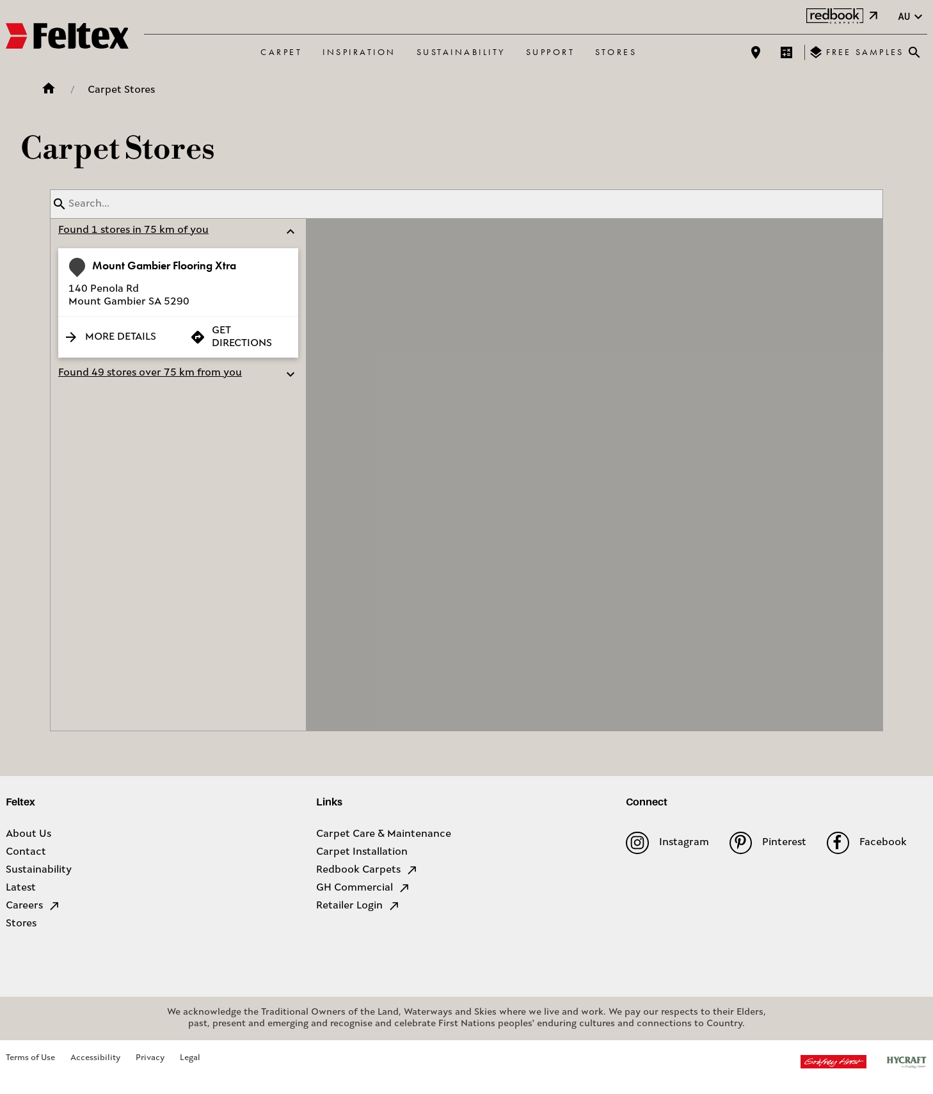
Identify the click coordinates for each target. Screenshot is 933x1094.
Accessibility (95, 1058)
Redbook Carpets (367, 870)
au (911, 17)
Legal (190, 1058)
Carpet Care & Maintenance (383, 834)
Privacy (150, 1058)
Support (550, 52)
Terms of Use (30, 1058)
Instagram (667, 843)
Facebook (867, 843)
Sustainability (461, 52)
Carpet (281, 52)
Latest (21, 888)
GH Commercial (363, 888)
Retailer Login (358, 906)
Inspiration (359, 52)
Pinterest (768, 843)
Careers (33, 906)
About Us (28, 834)
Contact (26, 852)
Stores (616, 52)
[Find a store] (756, 52)
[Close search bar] (914, 52)
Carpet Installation (362, 852)
